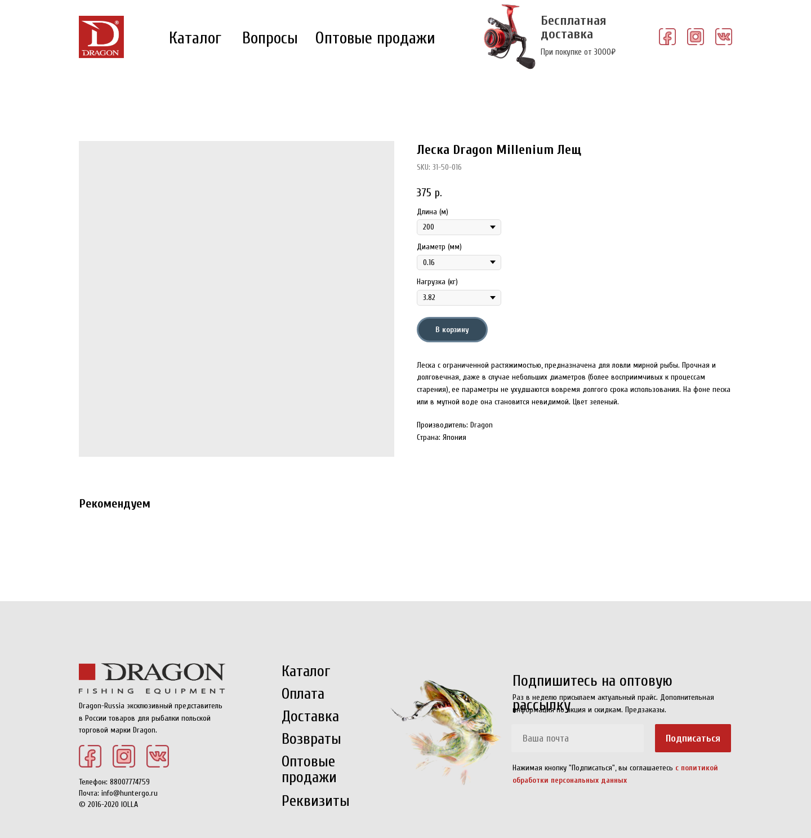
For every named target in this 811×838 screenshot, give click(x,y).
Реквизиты (316, 801)
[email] (577, 738)
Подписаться (693, 738)
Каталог (195, 38)
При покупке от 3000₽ (578, 52)
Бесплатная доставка (574, 27)
